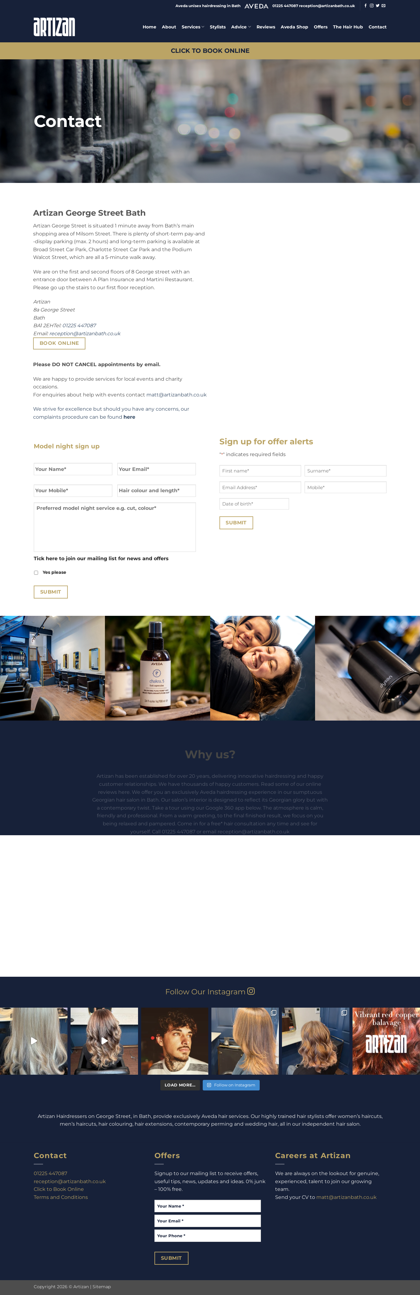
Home (149, 27)
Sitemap (102, 1286)
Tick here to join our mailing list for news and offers (101, 558)
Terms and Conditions (61, 1197)
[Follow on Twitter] (377, 6)
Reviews (266, 27)
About (169, 27)
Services (193, 27)
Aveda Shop (294, 27)
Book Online (59, 343)
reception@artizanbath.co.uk (84, 333)
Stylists (218, 27)
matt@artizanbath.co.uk (176, 395)
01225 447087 (79, 325)
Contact (378, 27)
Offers (320, 27)
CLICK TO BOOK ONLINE (210, 50)
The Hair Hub (348, 27)
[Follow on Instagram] (372, 6)
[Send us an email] (383, 6)
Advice (241, 27)
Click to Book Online (59, 1189)
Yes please (54, 572)
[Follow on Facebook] (365, 6)
